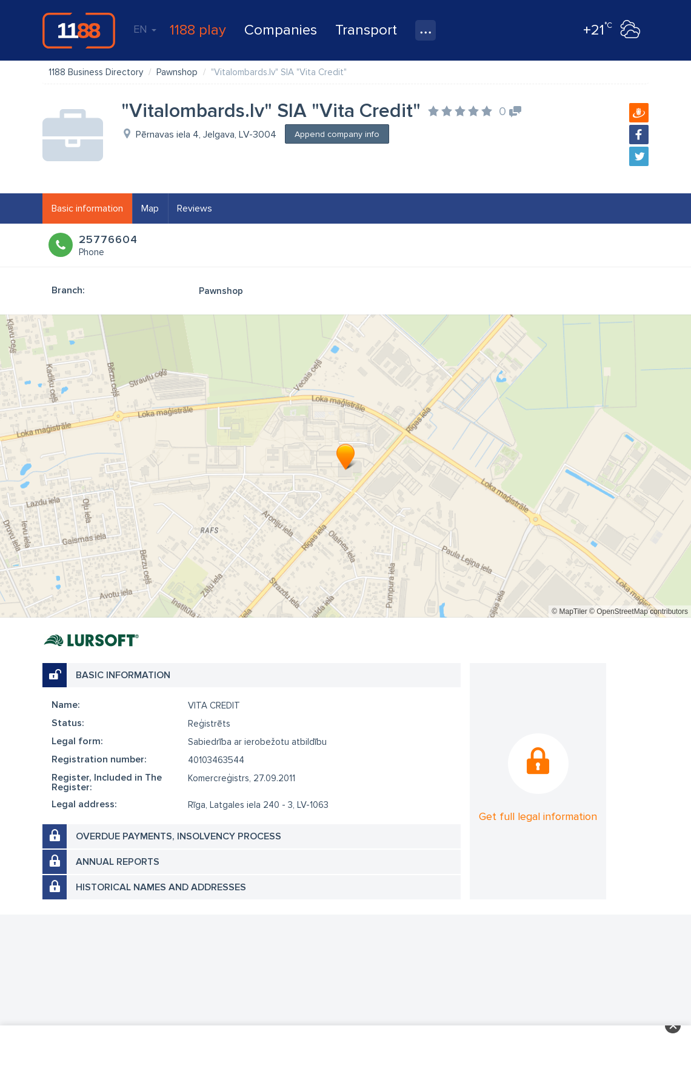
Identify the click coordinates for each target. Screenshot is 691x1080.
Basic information (87, 208)
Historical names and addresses (161, 887)
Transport (366, 30)
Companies (280, 30)
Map (150, 208)
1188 (78, 30)
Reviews (194, 208)
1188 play (198, 30)
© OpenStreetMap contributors (638, 611)
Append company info (337, 134)
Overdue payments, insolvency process (178, 836)
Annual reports (117, 862)
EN (144, 29)
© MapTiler (569, 611)
